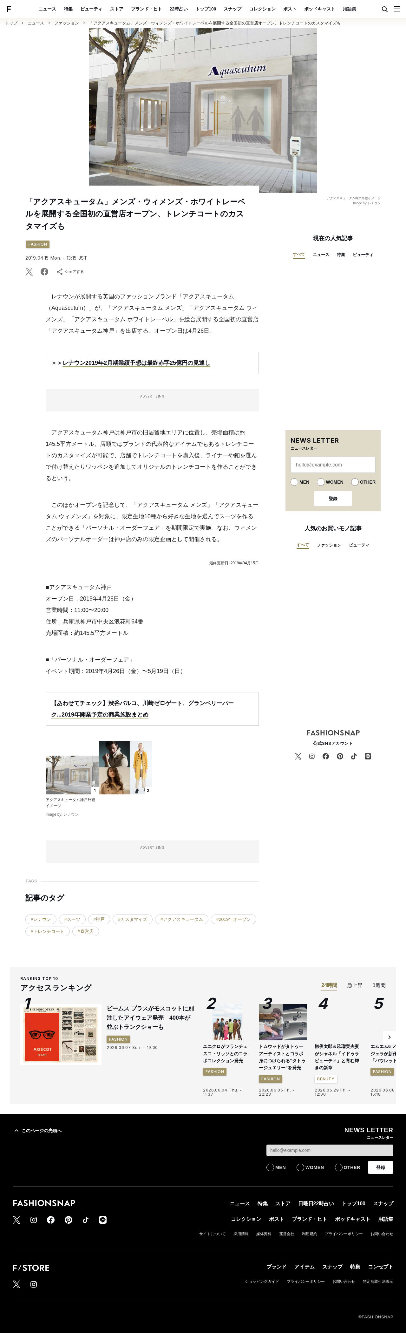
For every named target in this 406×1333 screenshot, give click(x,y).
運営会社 (286, 1234)
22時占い (179, 9)
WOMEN (334, 482)
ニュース (47, 9)
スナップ (232, 9)
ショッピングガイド (262, 1281)
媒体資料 (264, 1234)
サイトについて (212, 1234)
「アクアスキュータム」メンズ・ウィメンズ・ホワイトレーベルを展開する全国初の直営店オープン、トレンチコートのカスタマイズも (215, 23)
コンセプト (380, 1266)
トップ (11, 23)
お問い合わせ (381, 1234)
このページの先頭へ (37, 1130)
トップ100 (205, 9)
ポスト (290, 9)
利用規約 (309, 1234)
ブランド (276, 1266)
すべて (299, 254)
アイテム (304, 1266)
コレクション (262, 9)
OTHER (368, 482)
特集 (68, 9)
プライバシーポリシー (344, 1234)
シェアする (70, 271)
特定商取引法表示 (378, 1281)
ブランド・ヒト (146, 9)
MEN (304, 482)
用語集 (349, 9)
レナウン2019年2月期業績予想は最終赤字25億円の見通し (136, 363)
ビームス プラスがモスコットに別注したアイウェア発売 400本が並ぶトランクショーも (150, 1017)
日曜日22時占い (316, 1203)
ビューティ (91, 9)
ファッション (66, 23)
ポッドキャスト (319, 9)
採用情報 (241, 1234)
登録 (333, 498)
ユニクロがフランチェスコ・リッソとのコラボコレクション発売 (225, 1053)
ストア (116, 9)
